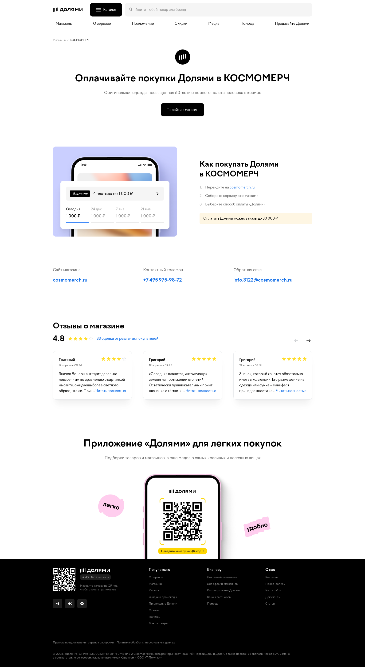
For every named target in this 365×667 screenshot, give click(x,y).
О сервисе (156, 577)
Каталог (154, 590)
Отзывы (154, 610)
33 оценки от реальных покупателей (127, 338)
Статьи (270, 603)
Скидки (181, 23)
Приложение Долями (163, 603)
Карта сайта (273, 590)
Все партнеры (158, 623)
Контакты (271, 577)
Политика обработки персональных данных (146, 642)
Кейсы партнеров (219, 597)
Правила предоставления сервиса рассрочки (83, 642)
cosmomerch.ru (242, 187)
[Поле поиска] (221, 9)
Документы (272, 597)
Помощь (247, 23)
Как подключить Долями (223, 590)
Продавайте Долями (292, 23)
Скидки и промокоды (163, 597)
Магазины (64, 23)
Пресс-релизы (275, 583)
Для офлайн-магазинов (222, 583)
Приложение (143, 23)
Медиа (214, 23)
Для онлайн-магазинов (222, 577)
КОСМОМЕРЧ (79, 40)
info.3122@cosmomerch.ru (263, 280)
